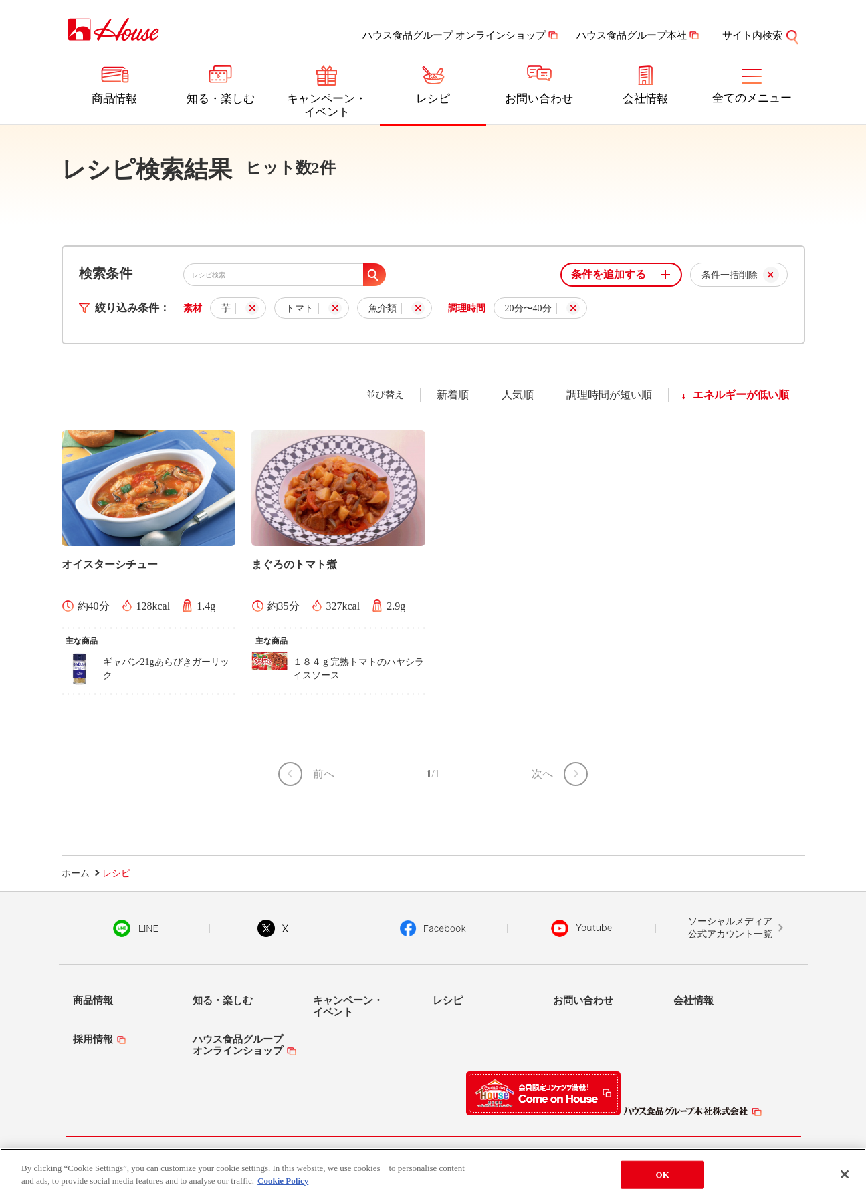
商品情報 (114, 98)
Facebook (433, 928)
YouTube (582, 928)
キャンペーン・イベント (326, 105)
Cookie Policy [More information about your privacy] (282, 1181)
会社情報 (645, 98)
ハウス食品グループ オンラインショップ (454, 35)
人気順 (518, 394)
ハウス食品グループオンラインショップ (238, 1045)
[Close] (844, 1174)
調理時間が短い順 (609, 394)
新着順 (453, 394)
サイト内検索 (752, 35)
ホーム (76, 873)
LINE (135, 928)
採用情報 (93, 1039)
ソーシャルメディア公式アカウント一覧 (730, 928)
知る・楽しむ (221, 98)
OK (662, 1175)
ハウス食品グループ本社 (631, 35)
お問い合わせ (539, 98)
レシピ (433, 98)
